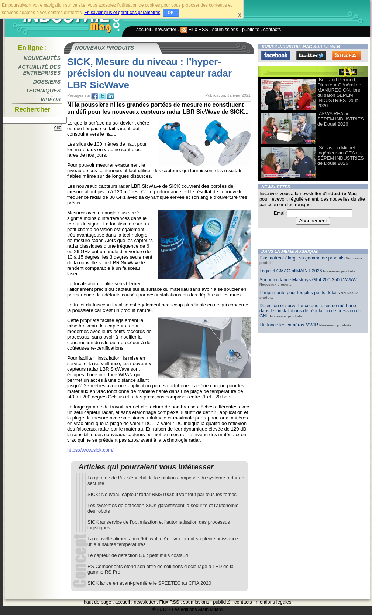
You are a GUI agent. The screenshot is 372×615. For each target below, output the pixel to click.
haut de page (97, 602)
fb (94, 96)
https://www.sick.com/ (90, 450)
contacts (272, 29)
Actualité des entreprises (39, 70)
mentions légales (273, 602)
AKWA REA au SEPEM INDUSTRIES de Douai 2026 (340, 119)
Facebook (275, 55)
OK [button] (171, 12)
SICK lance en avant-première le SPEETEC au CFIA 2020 (149, 583)
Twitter (311, 55)
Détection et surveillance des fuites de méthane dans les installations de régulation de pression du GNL (310, 311)
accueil (143, 29)
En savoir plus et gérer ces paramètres (122, 12)
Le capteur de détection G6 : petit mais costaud (137, 555)
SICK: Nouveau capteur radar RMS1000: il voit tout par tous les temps (162, 494)
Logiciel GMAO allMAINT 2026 (290, 270)
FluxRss (346, 55)
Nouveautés (42, 58)
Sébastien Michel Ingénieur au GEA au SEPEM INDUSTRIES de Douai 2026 (340, 155)
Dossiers (47, 82)
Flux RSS (194, 29)
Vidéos (51, 99)
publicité (250, 29)
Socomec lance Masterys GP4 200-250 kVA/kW (308, 279)
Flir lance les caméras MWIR (288, 324)
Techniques (43, 91)
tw (102, 96)
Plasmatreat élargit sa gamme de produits (302, 258)
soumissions (225, 29)
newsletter (165, 29)
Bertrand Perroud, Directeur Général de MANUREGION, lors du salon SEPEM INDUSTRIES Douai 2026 (339, 92)
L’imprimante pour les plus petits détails (299, 292)
